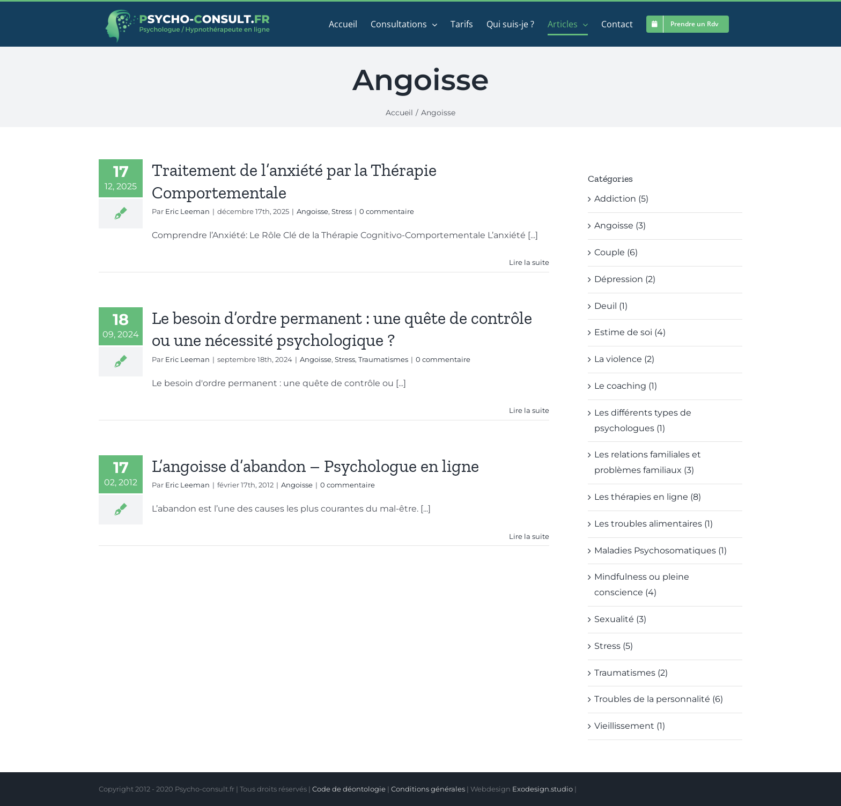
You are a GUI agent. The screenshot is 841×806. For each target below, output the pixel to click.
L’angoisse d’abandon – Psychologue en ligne (315, 466)
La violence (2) (624, 359)
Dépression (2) (624, 279)
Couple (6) (616, 252)
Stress (341, 211)
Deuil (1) (611, 306)
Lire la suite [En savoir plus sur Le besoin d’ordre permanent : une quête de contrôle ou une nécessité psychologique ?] (529, 410)
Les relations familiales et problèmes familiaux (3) (647, 462)
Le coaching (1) (625, 386)
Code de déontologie (349, 789)
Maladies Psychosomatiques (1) (660, 550)
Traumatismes (383, 359)
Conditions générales (428, 789)
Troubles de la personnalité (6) (658, 699)
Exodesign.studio (542, 789)
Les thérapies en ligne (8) (647, 497)
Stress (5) (613, 646)
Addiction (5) (621, 199)
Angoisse (312, 211)
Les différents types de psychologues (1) (642, 420)
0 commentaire (386, 211)
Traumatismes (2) (631, 673)
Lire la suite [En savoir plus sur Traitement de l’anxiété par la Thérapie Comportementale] (529, 262)
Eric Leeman (187, 211)
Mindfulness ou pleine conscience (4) (641, 584)
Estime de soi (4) (630, 332)
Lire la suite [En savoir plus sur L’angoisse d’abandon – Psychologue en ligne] (529, 536)
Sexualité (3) (620, 619)
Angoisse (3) (620, 225)
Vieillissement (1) (629, 726)
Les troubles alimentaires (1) (653, 524)
